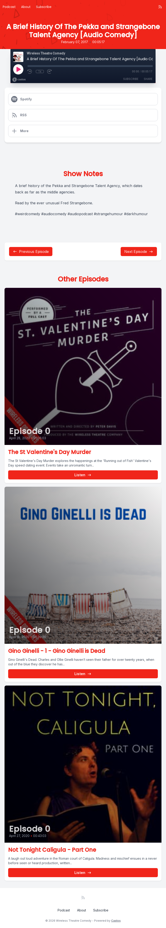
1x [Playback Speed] (39, 71)
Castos (116, 920)
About (26, 7)
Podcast (9, 7)
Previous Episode (31, 251)
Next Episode (138, 251)
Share (148, 79)
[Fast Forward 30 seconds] (49, 71)
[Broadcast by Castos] (19, 79)
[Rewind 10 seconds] (29, 71)
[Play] (18, 69)
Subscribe (43, 7)
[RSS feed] (160, 7)
